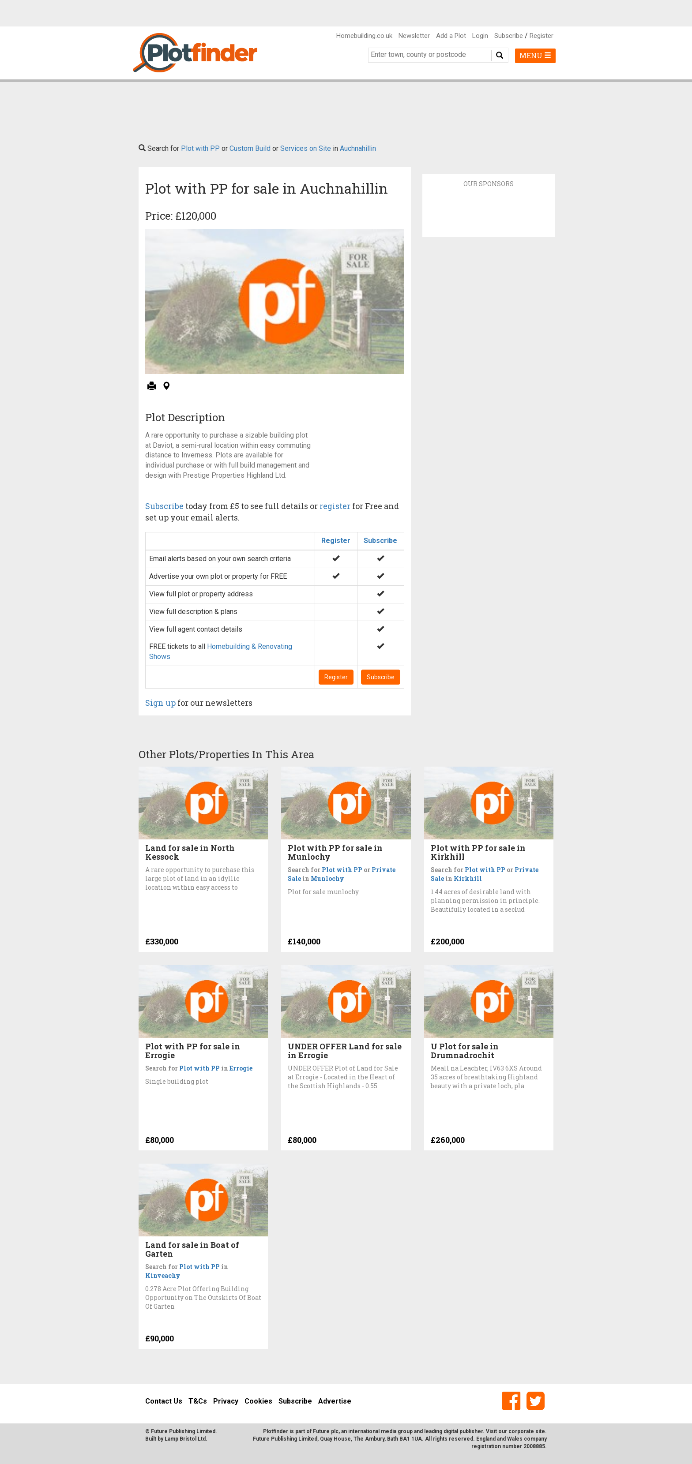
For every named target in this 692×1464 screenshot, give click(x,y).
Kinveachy (163, 1275)
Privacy (225, 1401)
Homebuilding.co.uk (364, 36)
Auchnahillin (358, 148)
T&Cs (197, 1401)
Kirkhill (468, 878)
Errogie (240, 1068)
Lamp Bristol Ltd (185, 1439)
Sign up (160, 702)
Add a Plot (451, 36)
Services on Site (305, 148)
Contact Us (163, 1401)
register (335, 506)
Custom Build (250, 148)
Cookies (258, 1401)
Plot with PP (200, 148)
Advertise (334, 1401)
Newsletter (414, 36)
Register (541, 36)
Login (480, 36)
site (540, 1431)
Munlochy (327, 878)
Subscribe (508, 36)
